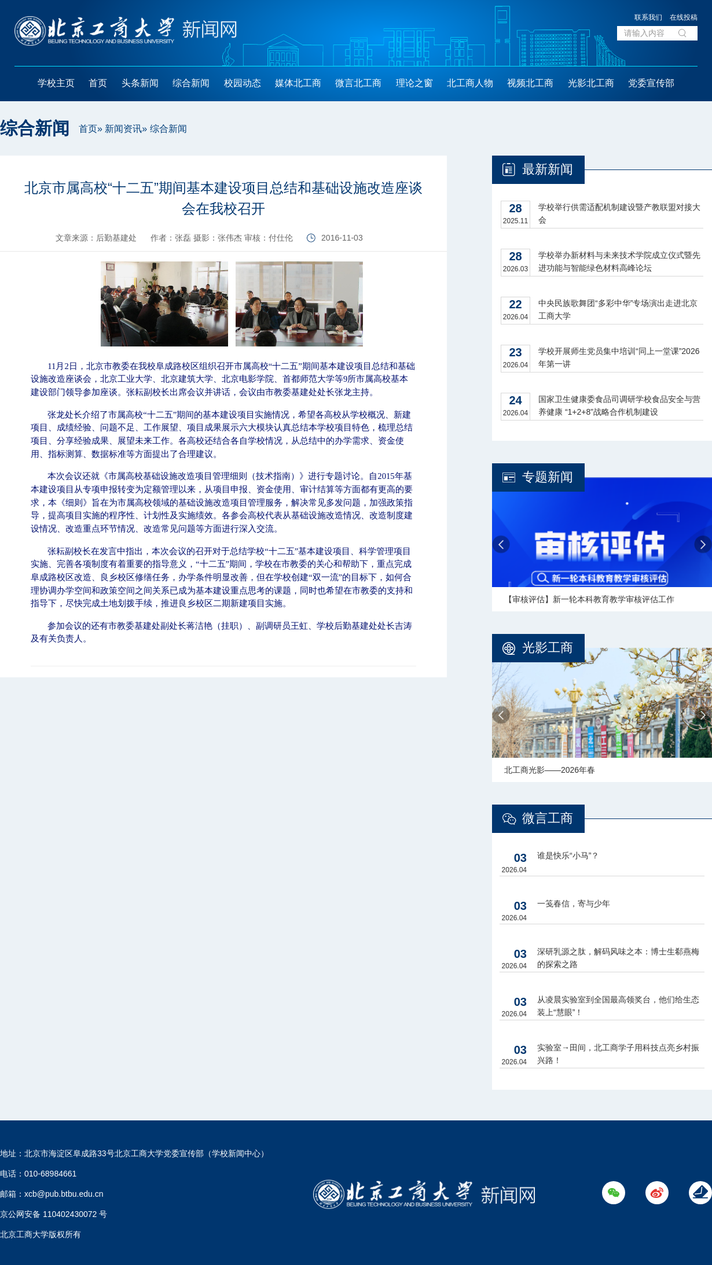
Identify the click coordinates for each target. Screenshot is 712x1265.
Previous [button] (501, 545)
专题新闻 (547, 477)
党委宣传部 (651, 83)
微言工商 (547, 818)
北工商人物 (470, 83)
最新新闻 (547, 169)
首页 (98, 83)
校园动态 (242, 83)
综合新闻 (191, 83)
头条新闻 (140, 83)
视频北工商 (530, 83)
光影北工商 (591, 83)
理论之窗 (414, 83)
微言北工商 (358, 83)
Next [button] (703, 545)
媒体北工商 (298, 83)
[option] (602, 544)
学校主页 (56, 83)
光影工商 (547, 647)
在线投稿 (684, 17)
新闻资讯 (123, 129)
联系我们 (648, 17)
